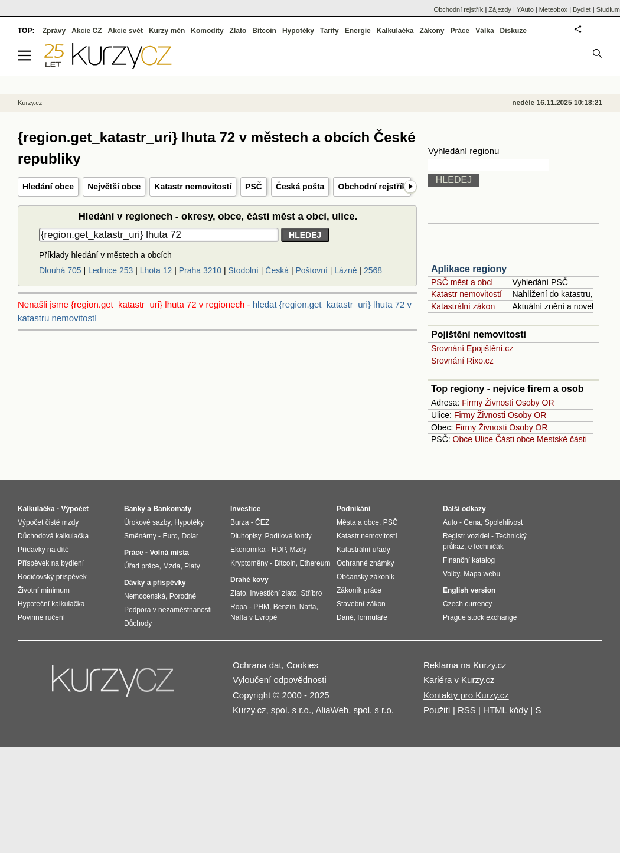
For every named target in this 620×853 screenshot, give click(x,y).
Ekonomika (247, 549)
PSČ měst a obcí (462, 282)
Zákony (431, 31)
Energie (358, 31)
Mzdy (298, 549)
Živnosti (499, 402)
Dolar (189, 536)
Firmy (472, 402)
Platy (192, 566)
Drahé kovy (249, 580)
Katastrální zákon (463, 306)
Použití (437, 710)
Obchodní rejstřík (372, 186)
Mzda (171, 566)
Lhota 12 (156, 270)
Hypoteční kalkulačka (51, 604)
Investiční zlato (273, 593)
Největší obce (114, 186)
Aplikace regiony (469, 269)
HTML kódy (505, 710)
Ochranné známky (365, 563)
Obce (462, 439)
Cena (472, 522)
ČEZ (262, 522)
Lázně (345, 270)
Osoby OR (534, 402)
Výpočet (75, 509)
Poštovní (311, 270)
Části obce (514, 439)
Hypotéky (298, 31)
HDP (279, 549)
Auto (450, 522)
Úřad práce (141, 566)
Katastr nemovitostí (192, 186)
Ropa (238, 607)
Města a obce (358, 522)
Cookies (302, 665)
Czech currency (467, 604)
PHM (261, 607)
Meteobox (553, 9)
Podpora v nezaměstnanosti (168, 610)
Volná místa (168, 552)
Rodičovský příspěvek (52, 577)
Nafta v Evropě (253, 617)
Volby (451, 574)
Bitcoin (264, 31)
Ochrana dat (257, 665)
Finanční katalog (469, 560)
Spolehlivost (504, 522)
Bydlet (582, 9)
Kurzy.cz (30, 102)
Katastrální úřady (363, 549)
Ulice (484, 439)
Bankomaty (172, 509)
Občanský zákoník (365, 577)
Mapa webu (482, 574)
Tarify (329, 31)
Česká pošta (300, 186)
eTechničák (486, 546)
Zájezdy (499, 9)
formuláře (372, 617)
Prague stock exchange (480, 617)
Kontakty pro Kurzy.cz (466, 695)
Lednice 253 (110, 270)
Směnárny (140, 536)
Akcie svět (125, 31)
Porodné (182, 596)
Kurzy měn (167, 31)
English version (469, 590)
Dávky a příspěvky (155, 583)
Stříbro (311, 593)
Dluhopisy (245, 536)
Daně (345, 617)
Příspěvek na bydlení (51, 563)
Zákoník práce (359, 590)
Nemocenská (144, 596)
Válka (484, 31)
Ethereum (314, 563)
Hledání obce (48, 186)
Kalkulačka (395, 31)
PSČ (253, 186)
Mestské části (562, 439)
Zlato (238, 31)
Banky (134, 509)
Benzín (284, 607)
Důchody (138, 623)
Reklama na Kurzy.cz (465, 665)
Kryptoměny (249, 563)
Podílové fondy (288, 536)
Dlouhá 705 (60, 270)
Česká (277, 270)
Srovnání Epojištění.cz (472, 348)
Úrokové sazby (147, 522)
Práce (460, 31)
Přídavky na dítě (43, 549)
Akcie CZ (86, 31)
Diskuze (513, 31)
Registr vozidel (466, 536)
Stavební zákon (361, 604)
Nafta (307, 607)
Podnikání (353, 509)
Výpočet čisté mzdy (48, 522)
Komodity (207, 31)
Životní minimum (44, 590)
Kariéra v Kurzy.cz (459, 680)
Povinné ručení (41, 617)
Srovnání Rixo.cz (462, 360)
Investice (245, 509)
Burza (239, 522)
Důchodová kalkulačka (53, 536)
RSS (467, 710)
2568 (373, 270)
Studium (608, 9)
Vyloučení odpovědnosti (280, 680)
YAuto (525, 9)
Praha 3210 (200, 270)
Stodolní (244, 270)
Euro (169, 536)
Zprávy (54, 31)
